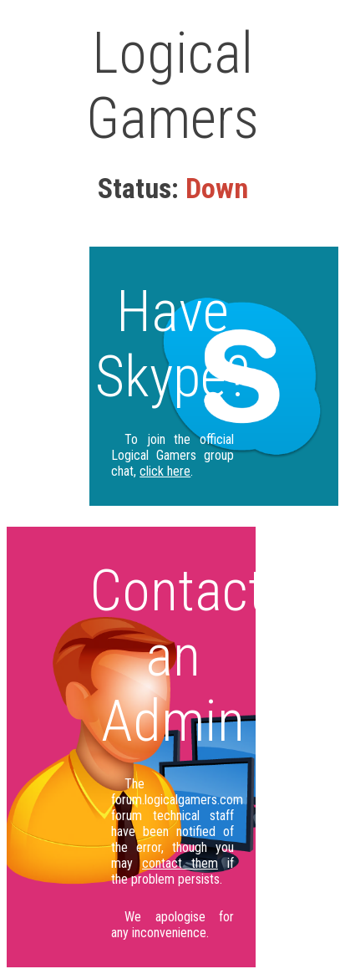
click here (165, 471)
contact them (180, 863)
